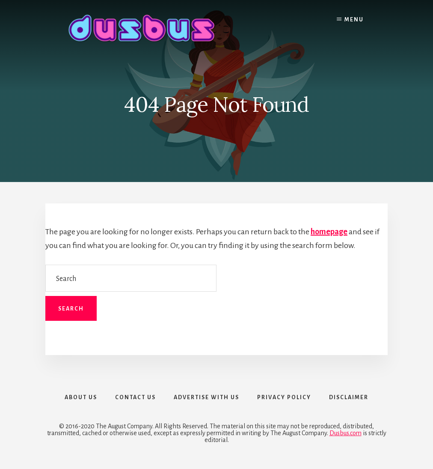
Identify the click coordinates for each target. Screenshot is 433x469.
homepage (329, 231)
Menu (354, 20)
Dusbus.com (345, 433)
